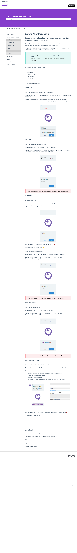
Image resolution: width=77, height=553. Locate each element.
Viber (24, 28)
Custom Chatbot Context (34, 83)
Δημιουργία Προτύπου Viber (31, 443)
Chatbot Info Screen (33, 81)
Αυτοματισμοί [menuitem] (11, 45)
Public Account (31, 74)
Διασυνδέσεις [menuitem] (10, 56)
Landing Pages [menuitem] (11, 42)
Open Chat (30, 72)
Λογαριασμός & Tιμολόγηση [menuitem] (13, 37)
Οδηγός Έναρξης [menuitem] (11, 34)
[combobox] (37, 19)
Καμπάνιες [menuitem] (9, 39)
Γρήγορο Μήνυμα (56, 55)
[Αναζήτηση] (70, 19)
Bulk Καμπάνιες (28, 439)
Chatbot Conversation (33, 78)
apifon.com (71, 5)
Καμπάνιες (18, 28)
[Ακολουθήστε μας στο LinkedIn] (72, 456)
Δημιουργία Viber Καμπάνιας (31, 446)
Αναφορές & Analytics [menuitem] (12, 62)
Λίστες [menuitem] (8, 59)
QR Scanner (31, 76)
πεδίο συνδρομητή (49, 379)
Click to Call (31, 70)
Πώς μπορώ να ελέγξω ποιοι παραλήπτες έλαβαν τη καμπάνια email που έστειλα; (41, 436)
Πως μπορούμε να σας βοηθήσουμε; (19, 16)
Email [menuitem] (9, 53)
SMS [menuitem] (9, 48)
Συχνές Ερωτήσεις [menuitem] (11, 64)
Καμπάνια (62, 55)
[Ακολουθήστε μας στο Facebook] (69, 456)
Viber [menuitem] (9, 50)
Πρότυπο (33, 56)
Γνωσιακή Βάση (9, 28)
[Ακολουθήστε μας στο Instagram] (74, 456)
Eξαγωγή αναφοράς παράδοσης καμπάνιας (34, 433)
